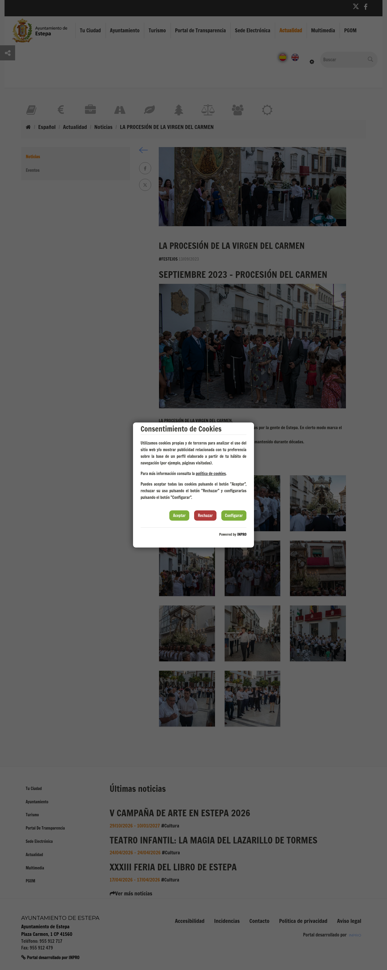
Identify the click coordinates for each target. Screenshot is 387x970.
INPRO (241, 534)
